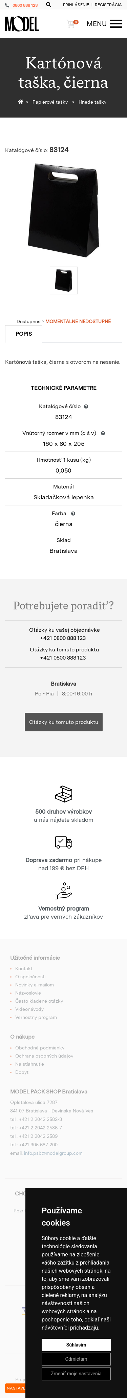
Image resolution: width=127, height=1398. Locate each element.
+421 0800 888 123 (63, 638)
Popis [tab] (24, 334)
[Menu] (101, 23)
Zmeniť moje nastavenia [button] (76, 1373)
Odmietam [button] (76, 1359)
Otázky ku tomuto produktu (63, 722)
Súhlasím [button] (76, 1345)
